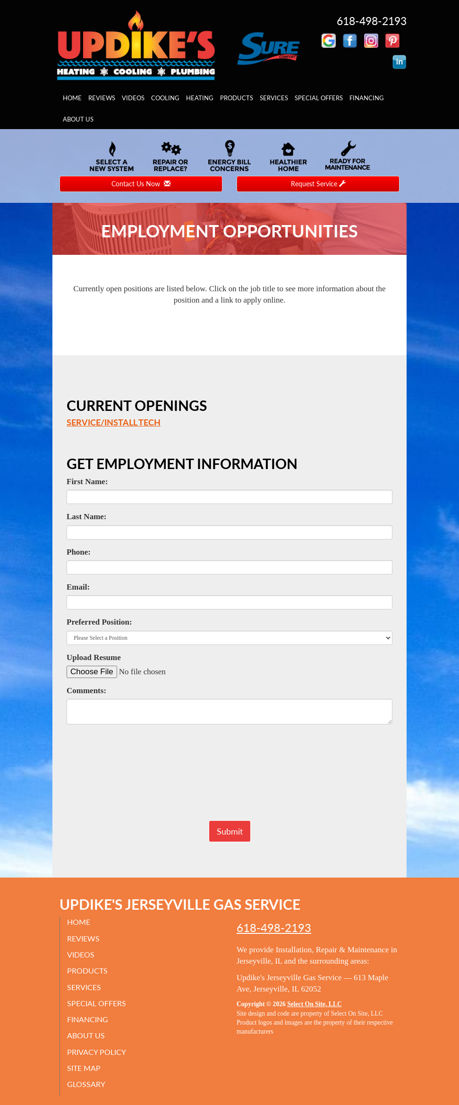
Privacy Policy (96, 1051)
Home (72, 98)
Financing (366, 98)
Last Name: (87, 516)
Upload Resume (94, 657)
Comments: (86, 690)
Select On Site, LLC (314, 1004)
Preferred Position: (99, 622)
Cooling (165, 98)
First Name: (87, 481)
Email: (78, 587)
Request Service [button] (318, 184)
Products (236, 98)
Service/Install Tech (114, 422)
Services (274, 98)
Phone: (79, 552)
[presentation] (229, 777)
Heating (199, 98)
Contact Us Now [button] (140, 184)
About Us (78, 119)
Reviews (101, 98)
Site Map (84, 1067)
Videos (133, 98)
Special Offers (319, 98)
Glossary (86, 1083)
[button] (230, 831)
